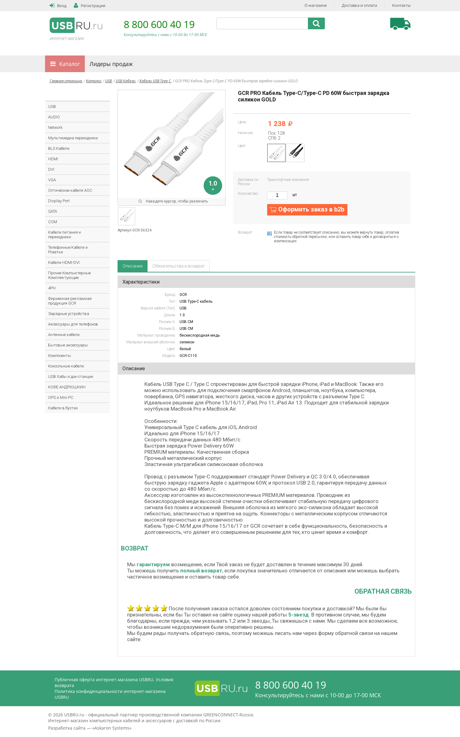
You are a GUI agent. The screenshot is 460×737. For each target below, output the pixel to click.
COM (52, 221)
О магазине (316, 5)
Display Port (59, 201)
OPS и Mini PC (60, 397)
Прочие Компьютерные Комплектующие (69, 275)
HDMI (53, 159)
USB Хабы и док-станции (70, 376)
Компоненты (59, 355)
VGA (52, 180)
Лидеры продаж (111, 64)
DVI (51, 169)
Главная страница (66, 81)
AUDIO (54, 117)
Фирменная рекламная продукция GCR (70, 300)
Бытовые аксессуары (68, 345)
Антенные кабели (64, 334)
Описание (132, 266)
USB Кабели (126, 81)
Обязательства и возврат (178, 266)
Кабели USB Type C (155, 81)
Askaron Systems (111, 728)
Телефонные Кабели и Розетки (68, 249)
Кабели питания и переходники (64, 234)
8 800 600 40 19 (159, 24)
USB (109, 81)
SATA (52, 211)
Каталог (69, 64)
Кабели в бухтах (63, 408)
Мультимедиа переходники (73, 138)
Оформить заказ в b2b (311, 209)
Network (55, 127)
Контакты (401, 5)
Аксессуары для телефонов (73, 324)
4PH (52, 288)
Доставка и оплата (359, 5)
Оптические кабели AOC (70, 190)
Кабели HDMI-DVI (64, 262)
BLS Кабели (58, 148)
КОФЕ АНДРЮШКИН (66, 387)
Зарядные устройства (68, 313)
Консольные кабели (66, 366)
